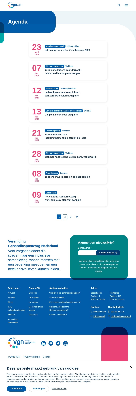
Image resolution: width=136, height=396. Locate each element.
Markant (11, 314)
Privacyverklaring (32, 357)
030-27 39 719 (117, 312)
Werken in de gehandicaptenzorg (65, 293)
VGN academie (57, 297)
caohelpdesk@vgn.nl (121, 316)
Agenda (11, 297)
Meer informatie (59, 388)
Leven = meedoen (58, 314)
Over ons (33, 293)
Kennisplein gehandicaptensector (65, 302)
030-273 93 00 (100, 312)
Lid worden (33, 302)
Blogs (10, 302)
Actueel (11, 293)
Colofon (46, 357)
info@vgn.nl (99, 316)
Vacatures (33, 314)
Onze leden (34, 297)
